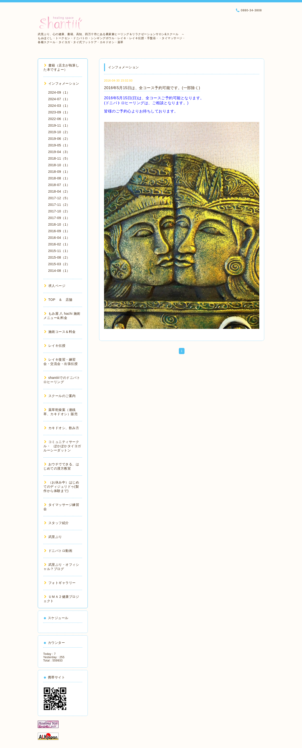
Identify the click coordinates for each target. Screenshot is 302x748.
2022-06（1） (59, 119)
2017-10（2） (59, 211)
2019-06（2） (59, 139)
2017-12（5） (59, 198)
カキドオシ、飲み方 (61, 428)
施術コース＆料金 (60, 332)
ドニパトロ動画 (58, 551)
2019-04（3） (59, 152)
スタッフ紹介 (56, 523)
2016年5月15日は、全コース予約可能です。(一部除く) (152, 88)
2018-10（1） (59, 165)
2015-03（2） (59, 264)
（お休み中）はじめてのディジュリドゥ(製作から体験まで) (61, 486)
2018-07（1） (59, 185)
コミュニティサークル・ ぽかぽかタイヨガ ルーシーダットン (63, 446)
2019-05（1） (59, 145)
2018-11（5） (59, 158)
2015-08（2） (59, 257)
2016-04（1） (59, 238)
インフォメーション (61, 83)
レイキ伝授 (54, 345)
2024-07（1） (59, 99)
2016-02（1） (59, 244)
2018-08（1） (59, 178)
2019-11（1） (59, 125)
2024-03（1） (59, 105)
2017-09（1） (59, 218)
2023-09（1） (59, 112)
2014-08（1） (59, 271)
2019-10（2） (59, 132)
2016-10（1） (59, 224)
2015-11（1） (59, 251)
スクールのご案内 (60, 396)
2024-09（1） (59, 92)
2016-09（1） (59, 231)
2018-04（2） (59, 191)
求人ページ (54, 286)
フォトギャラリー (60, 583)
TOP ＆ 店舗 (58, 300)
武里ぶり (53, 537)
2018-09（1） (59, 172)
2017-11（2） (59, 205)
